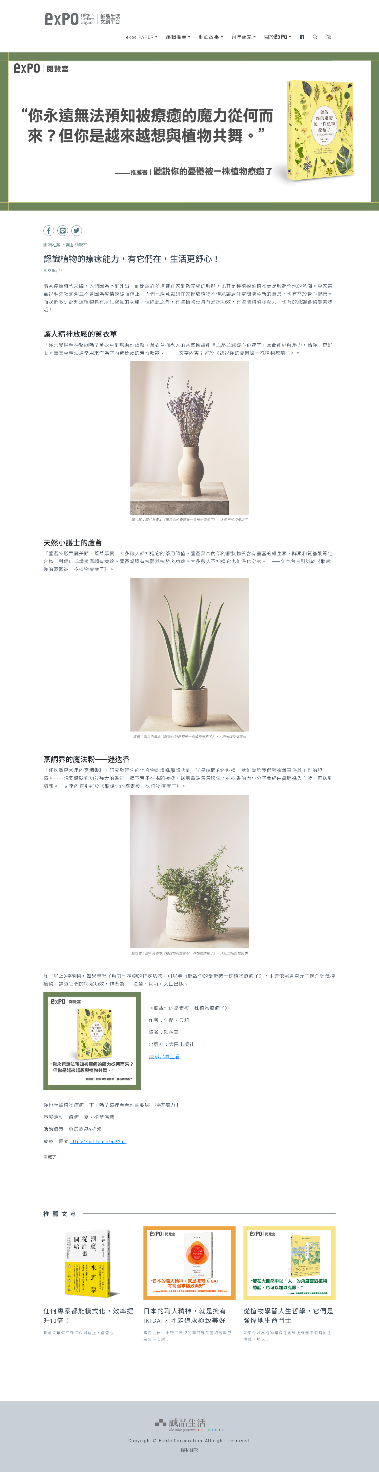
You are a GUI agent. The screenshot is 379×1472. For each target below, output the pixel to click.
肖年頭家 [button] (242, 37)
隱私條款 (189, 1450)
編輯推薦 (51, 245)
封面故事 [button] (209, 37)
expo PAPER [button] (140, 37)
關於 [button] (275, 37)
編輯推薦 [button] (176, 37)
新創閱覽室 (76, 245)
